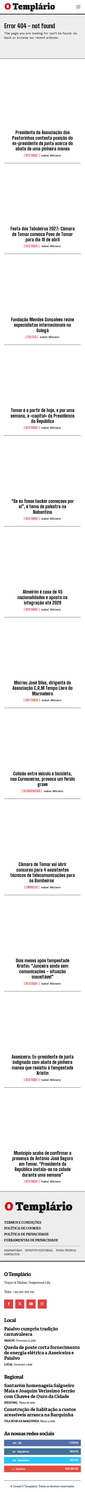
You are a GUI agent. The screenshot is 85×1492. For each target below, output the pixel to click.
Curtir (73, 1442)
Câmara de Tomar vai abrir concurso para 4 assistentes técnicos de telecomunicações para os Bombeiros (42, 872)
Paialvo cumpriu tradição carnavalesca (31, 1331)
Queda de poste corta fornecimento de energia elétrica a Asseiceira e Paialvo (42, 1352)
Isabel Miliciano (51, 155)
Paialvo (9, 1340)
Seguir (74, 1451)
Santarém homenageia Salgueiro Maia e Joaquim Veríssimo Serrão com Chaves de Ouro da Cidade (39, 1391)
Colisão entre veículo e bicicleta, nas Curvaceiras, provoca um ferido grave (42, 779)
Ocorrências (31, 791)
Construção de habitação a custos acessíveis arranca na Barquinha (40, 1412)
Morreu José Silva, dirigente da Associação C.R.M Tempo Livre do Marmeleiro (42, 688)
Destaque (32, 155)
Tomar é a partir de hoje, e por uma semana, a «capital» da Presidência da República (42, 415)
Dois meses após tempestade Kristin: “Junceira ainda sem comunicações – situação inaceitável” (42, 969)
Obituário (31, 700)
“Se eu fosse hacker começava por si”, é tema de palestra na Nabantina (42, 506)
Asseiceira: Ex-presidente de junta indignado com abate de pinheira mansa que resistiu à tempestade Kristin (43, 1065)
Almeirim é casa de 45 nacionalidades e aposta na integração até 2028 (42, 597)
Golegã (31, 337)
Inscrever (71, 1468)
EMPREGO (32, 887)
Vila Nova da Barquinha (21, 1421)
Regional (11, 1402)
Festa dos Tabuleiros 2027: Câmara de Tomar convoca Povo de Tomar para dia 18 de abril (42, 234)
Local (8, 1364)
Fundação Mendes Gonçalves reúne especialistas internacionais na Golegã (42, 325)
